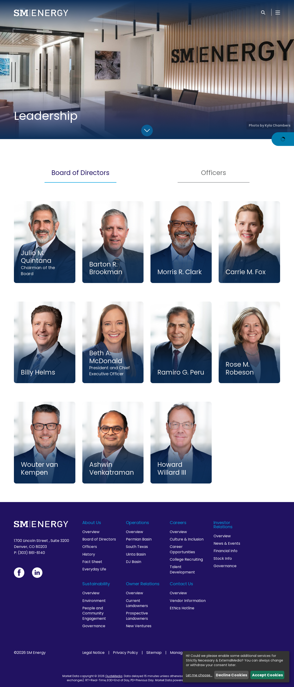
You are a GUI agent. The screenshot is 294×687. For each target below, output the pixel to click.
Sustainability (96, 584)
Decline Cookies (231, 675)
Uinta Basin (136, 554)
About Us (91, 522)
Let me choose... (199, 675)
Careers (178, 522)
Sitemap (154, 653)
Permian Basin (139, 539)
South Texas (137, 546)
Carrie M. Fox (245, 272)
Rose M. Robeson (240, 368)
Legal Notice (93, 653)
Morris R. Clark (179, 272)
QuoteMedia (113, 676)
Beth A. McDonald (105, 357)
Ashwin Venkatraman (111, 468)
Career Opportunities (182, 549)
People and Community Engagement (94, 613)
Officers (213, 172)
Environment (94, 600)
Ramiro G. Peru (180, 372)
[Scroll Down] (147, 130)
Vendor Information (188, 600)
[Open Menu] (277, 12)
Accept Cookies (267, 675)
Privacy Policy (125, 653)
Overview (90, 531)
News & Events (227, 543)
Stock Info (223, 558)
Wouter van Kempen (39, 468)
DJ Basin (133, 561)
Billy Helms (38, 372)
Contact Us (181, 584)
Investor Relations (223, 525)
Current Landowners (137, 603)
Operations (137, 522)
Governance (225, 566)
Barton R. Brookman (105, 268)
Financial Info (225, 550)
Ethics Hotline (182, 608)
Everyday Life (94, 569)
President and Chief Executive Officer (109, 371)
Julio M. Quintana (36, 256)
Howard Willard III (171, 468)
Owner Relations (143, 584)
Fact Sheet (92, 561)
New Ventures (138, 626)
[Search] (263, 12)
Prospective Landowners (137, 616)
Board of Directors (80, 172)
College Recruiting (186, 559)
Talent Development (182, 569)
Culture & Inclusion (187, 539)
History (88, 554)
